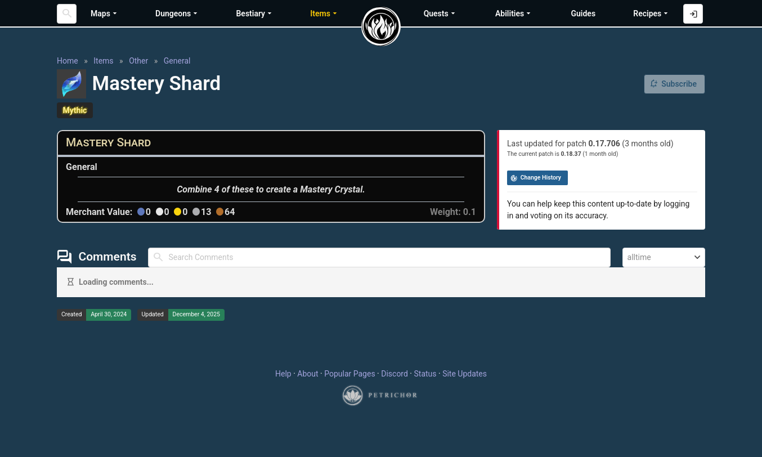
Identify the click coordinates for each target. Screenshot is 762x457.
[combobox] (663, 257)
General (177, 60)
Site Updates (464, 373)
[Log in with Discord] (693, 14)
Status (425, 373)
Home (67, 60)
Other (138, 60)
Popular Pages (349, 373)
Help (283, 373)
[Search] (67, 14)
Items (103, 60)
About (307, 373)
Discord (394, 373)
